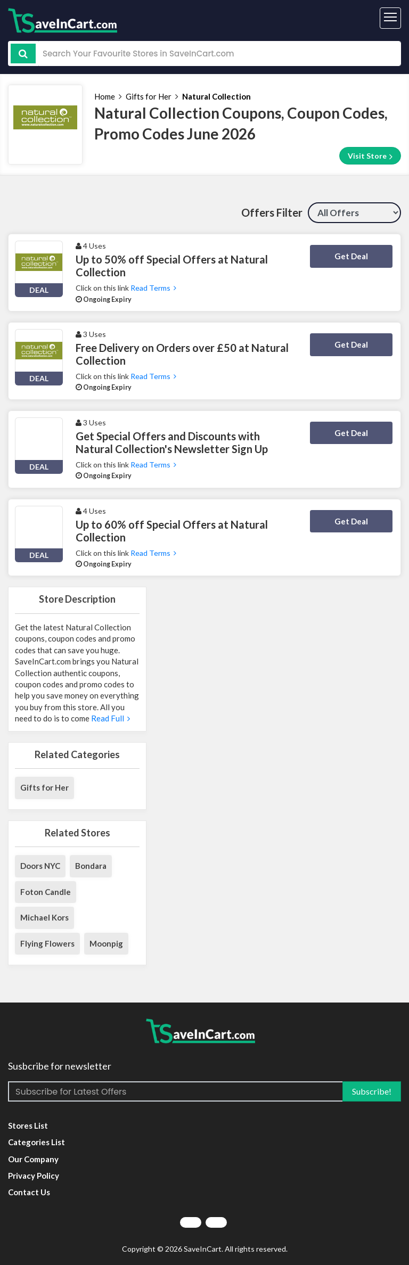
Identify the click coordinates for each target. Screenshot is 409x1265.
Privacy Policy (33, 1175)
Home (104, 96)
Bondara (91, 865)
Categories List (36, 1142)
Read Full (110, 718)
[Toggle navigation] (390, 18)
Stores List (28, 1125)
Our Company (33, 1159)
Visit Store (370, 156)
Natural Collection (216, 96)
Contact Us (29, 1192)
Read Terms (153, 287)
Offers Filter (271, 212)
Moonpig (106, 943)
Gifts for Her (148, 96)
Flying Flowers (47, 943)
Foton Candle (45, 892)
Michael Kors (44, 917)
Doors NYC (40, 865)
